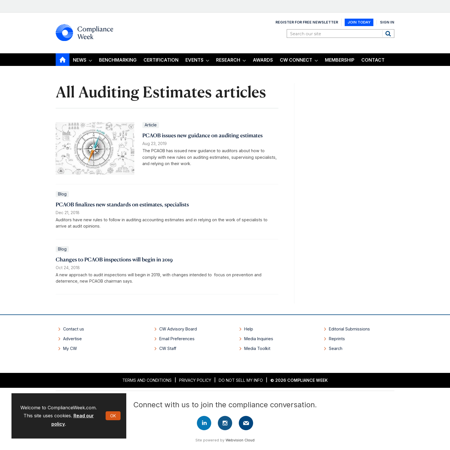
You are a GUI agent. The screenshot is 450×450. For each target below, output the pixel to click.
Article (151, 124)
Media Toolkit (257, 348)
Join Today (359, 22)
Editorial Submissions (349, 328)
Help (248, 328)
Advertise (72, 338)
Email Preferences (177, 338)
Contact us (73, 328)
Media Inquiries (258, 338)
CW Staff (167, 348)
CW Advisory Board (178, 328)
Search (389, 34)
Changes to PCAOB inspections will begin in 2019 (114, 259)
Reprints (337, 338)
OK (113, 415)
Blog (62, 193)
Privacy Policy (195, 380)
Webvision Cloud (240, 440)
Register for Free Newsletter (307, 22)
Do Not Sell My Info (241, 380)
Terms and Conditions (147, 380)
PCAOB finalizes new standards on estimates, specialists (122, 204)
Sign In (387, 22)
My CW (70, 348)
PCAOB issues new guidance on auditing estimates (202, 135)
